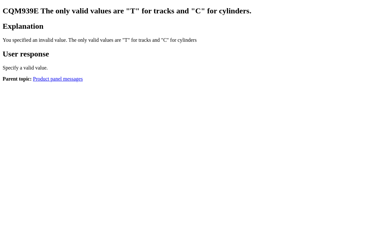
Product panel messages (58, 79)
